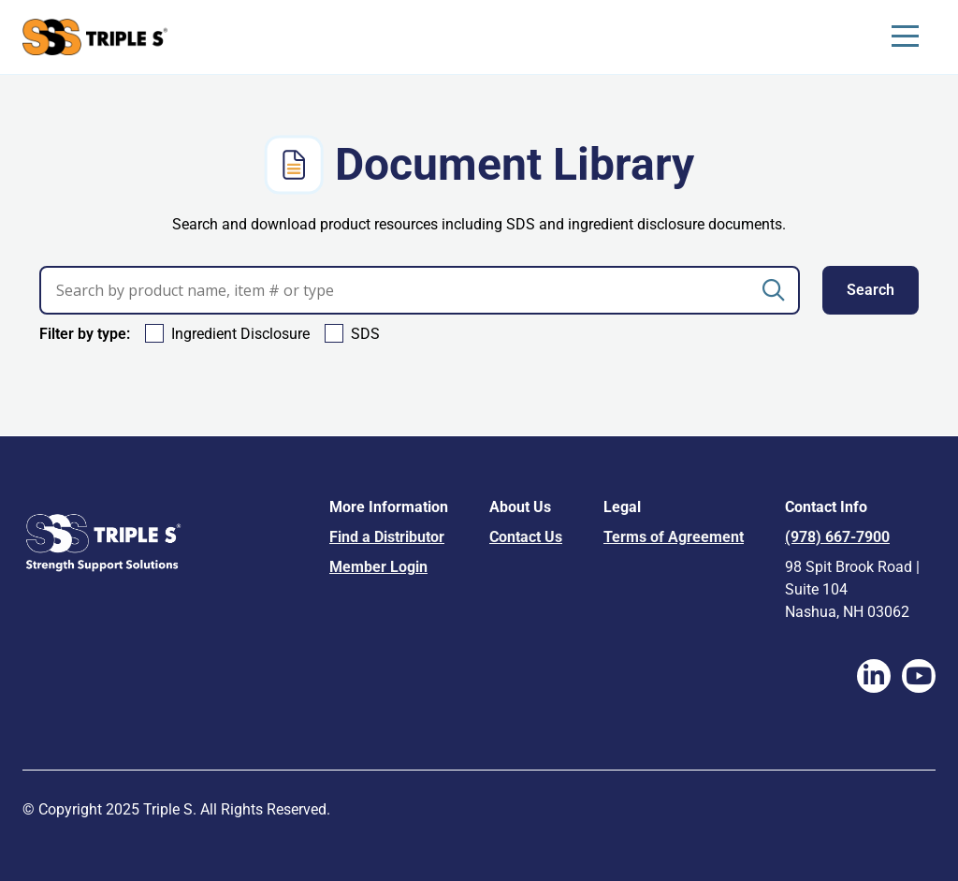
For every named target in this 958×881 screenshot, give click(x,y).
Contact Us (525, 537)
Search (870, 290)
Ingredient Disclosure (240, 334)
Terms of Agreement (673, 537)
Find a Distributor (386, 537)
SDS (365, 334)
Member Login (378, 567)
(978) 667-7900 (837, 537)
